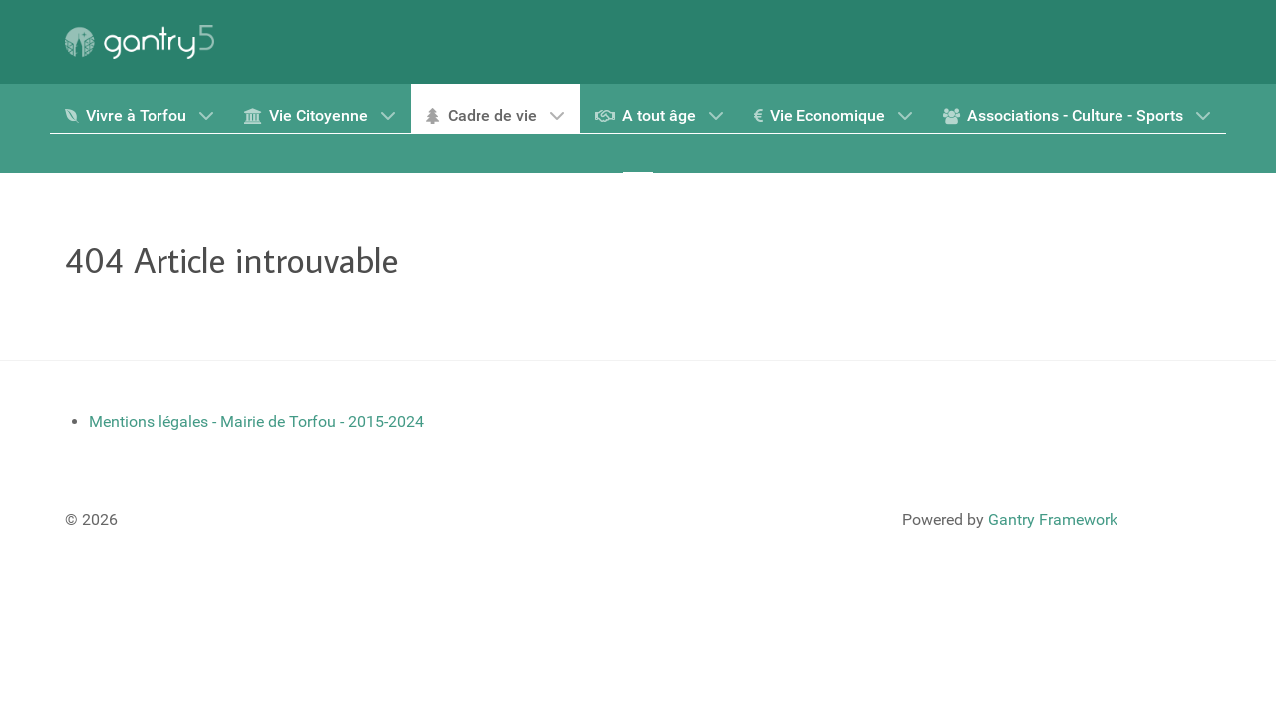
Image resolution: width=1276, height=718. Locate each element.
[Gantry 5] (139, 42)
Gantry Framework (1052, 519)
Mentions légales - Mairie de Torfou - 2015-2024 (256, 421)
